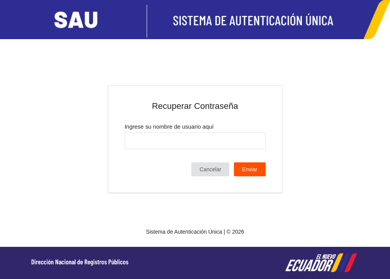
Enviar (250, 169)
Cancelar (210, 169)
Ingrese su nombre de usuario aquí (169, 127)
